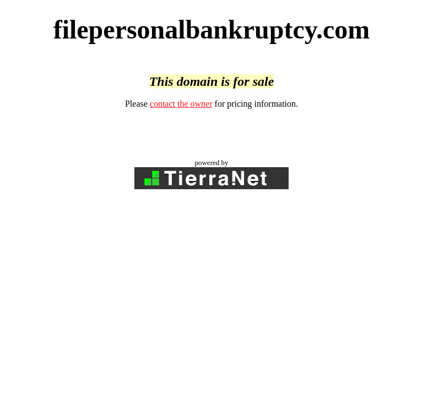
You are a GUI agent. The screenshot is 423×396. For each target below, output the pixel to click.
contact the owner (181, 103)
